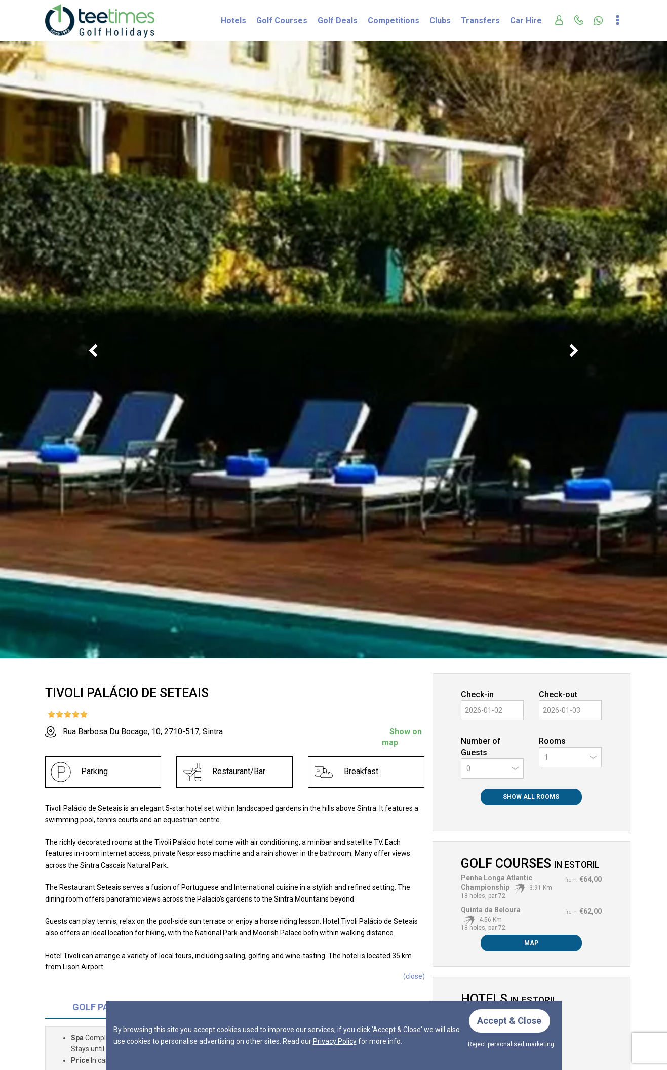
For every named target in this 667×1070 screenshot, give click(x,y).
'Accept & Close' (397, 1029)
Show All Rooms (531, 796)
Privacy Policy (335, 1041)
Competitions (393, 20)
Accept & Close (510, 1020)
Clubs (440, 20)
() (414, 976)
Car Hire (526, 20)
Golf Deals (338, 20)
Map (531, 943)
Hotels (233, 20)
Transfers (480, 20)
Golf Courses (281, 20)
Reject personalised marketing (511, 1044)
